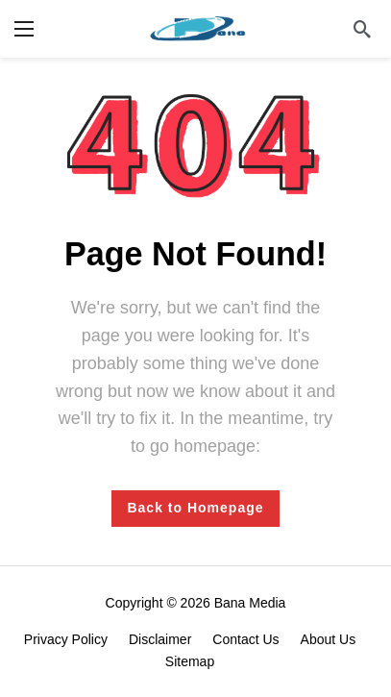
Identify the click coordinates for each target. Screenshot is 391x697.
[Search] (362, 28)
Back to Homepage (195, 507)
